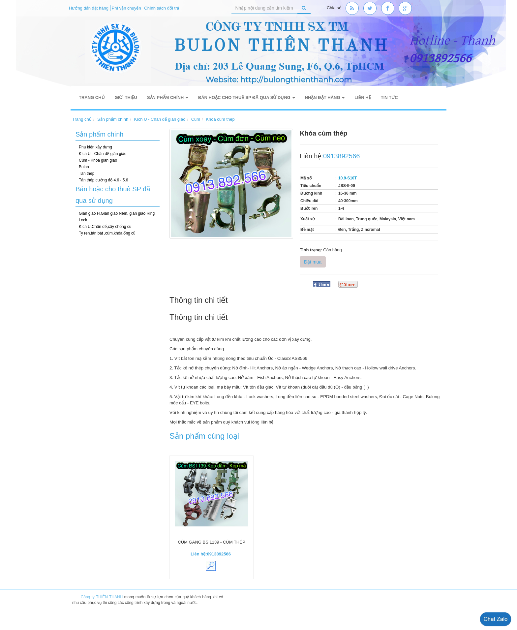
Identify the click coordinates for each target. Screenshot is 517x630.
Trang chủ (92, 97)
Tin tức (389, 97)
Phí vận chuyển (126, 8)
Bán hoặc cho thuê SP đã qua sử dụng (246, 97)
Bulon (84, 167)
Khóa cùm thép (220, 119)
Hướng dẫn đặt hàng (88, 8)
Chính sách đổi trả (161, 8)
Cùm (195, 119)
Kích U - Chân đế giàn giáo (160, 119)
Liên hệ (362, 97)
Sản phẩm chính (167, 97)
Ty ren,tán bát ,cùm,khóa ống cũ (107, 233)
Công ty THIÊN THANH (104, 597)
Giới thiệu (126, 97)
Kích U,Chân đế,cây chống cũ (105, 226)
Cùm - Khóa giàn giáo (98, 160)
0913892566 (341, 156)
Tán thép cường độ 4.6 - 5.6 (103, 180)
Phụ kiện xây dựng (95, 147)
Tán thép (86, 173)
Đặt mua (312, 262)
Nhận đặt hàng (325, 97)
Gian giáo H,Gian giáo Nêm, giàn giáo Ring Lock (117, 216)
